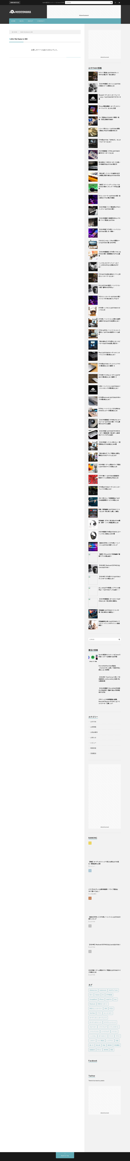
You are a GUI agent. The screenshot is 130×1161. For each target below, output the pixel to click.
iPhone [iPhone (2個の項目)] (102, 999)
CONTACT (40, 21)
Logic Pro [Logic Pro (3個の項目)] (109, 999)
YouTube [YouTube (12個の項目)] (92, 1013)
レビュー (93, 743)
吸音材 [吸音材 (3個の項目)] (110, 1045)
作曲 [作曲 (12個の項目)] (117, 1040)
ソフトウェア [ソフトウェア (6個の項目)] (103, 1027)
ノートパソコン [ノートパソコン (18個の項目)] (94, 1031)
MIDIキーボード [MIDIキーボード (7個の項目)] (102, 1004)
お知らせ (93, 737)
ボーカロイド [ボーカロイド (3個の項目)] (103, 1036)
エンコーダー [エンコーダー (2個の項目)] (108, 1013)
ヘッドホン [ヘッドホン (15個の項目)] (93, 1036)
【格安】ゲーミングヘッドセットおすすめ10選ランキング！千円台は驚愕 (109, 186)
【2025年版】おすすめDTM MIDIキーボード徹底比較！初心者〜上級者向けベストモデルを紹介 (109, 433)
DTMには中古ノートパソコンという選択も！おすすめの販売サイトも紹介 (109, 332)
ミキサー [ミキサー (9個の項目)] (92, 1040)
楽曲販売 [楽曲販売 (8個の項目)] (92, 1050)
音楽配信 (93, 753)
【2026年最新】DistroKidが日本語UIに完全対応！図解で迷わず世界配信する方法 (109, 690)
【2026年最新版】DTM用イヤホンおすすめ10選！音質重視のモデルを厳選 (110, 254)
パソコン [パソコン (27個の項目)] (114, 1031)
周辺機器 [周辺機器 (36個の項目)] (117, 1045)
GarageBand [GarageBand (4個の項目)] (93, 999)
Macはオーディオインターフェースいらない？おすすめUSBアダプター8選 (110, 97)
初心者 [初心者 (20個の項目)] (98, 1045)
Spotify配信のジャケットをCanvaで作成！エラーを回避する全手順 (69, 2)
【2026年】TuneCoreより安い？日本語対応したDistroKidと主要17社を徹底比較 (109, 679)
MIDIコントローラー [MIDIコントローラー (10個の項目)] (96, 1008)
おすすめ (93, 721)
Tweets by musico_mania (96, 1080)
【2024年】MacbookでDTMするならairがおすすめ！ (104, 944)
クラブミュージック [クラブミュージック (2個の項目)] (110, 1022)
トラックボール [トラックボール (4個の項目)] (113, 1027)
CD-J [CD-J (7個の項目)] (91, 995)
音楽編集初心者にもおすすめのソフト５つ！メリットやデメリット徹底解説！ (109, 623)
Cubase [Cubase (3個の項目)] (97, 995)
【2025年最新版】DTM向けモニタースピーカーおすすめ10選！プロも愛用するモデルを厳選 (110, 422)
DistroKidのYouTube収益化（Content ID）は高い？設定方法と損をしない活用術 (109, 668)
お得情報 (93, 727)
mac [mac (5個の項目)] (115, 999)
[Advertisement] (84, 11)
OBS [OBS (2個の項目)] (105, 1008)
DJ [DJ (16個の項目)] (103, 995)
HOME (13, 21)
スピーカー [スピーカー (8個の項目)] (93, 1027)
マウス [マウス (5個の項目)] (118, 1036)
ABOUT (30, 21)
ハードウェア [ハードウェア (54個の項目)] (105, 1031)
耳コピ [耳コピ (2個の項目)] (99, 1050)
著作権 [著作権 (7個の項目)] (106, 1050)
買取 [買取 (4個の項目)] (111, 1050)
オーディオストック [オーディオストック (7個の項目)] (95, 1022)
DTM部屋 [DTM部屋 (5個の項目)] (109, 995)
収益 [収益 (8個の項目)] (104, 1045)
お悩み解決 (94, 732)
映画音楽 (93, 748)
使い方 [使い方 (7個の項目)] (92, 1045)
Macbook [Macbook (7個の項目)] (92, 1004)
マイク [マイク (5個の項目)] (111, 1036)
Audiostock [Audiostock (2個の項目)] (103, 990)
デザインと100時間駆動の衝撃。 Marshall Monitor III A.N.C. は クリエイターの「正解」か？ (109, 701)
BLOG (22, 21)
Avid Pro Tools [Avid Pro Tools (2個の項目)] (113, 990)
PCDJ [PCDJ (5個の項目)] (111, 1008)
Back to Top (65, 1156)
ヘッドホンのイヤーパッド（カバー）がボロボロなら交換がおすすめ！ (108, 265)
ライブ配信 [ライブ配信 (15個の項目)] (100, 1040)
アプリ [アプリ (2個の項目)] (99, 1013)
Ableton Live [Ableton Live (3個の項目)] (93, 990)
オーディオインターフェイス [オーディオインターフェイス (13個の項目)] (98, 1017)
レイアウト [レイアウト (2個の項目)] (110, 1040)
